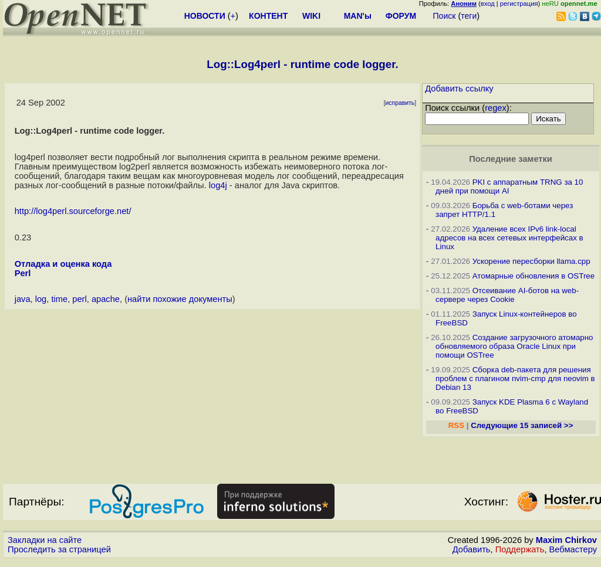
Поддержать (520, 549)
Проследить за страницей (59, 549)
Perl (23, 273)
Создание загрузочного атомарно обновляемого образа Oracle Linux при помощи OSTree (514, 346)
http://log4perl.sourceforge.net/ (73, 211)
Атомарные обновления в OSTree (533, 275)
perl (79, 299)
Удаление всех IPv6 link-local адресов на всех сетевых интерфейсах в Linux (509, 238)
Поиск (444, 16)
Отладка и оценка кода (63, 264)
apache (106, 299)
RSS (456, 425)
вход (488, 3)
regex (496, 108)
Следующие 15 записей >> (522, 425)
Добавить (472, 549)
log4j (218, 185)
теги (469, 16)
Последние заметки (510, 159)
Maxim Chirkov (566, 540)
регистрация (519, 3)
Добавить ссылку (459, 88)
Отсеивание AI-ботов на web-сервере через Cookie (507, 295)
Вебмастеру (573, 549)
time (59, 299)
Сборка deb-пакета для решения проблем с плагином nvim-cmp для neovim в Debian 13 (515, 378)
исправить (400, 103)
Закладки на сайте (45, 540)
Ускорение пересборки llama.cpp (531, 261)
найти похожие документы (179, 299)
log (41, 299)
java (23, 299)
